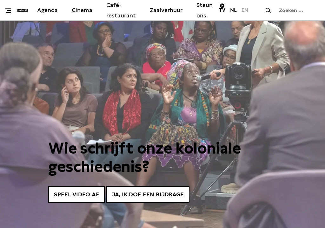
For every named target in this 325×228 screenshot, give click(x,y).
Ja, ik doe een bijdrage (148, 194)
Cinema (82, 10)
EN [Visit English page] (245, 10)
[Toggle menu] (10, 10)
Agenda (47, 10)
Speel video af (76, 194)
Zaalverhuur (166, 10)
